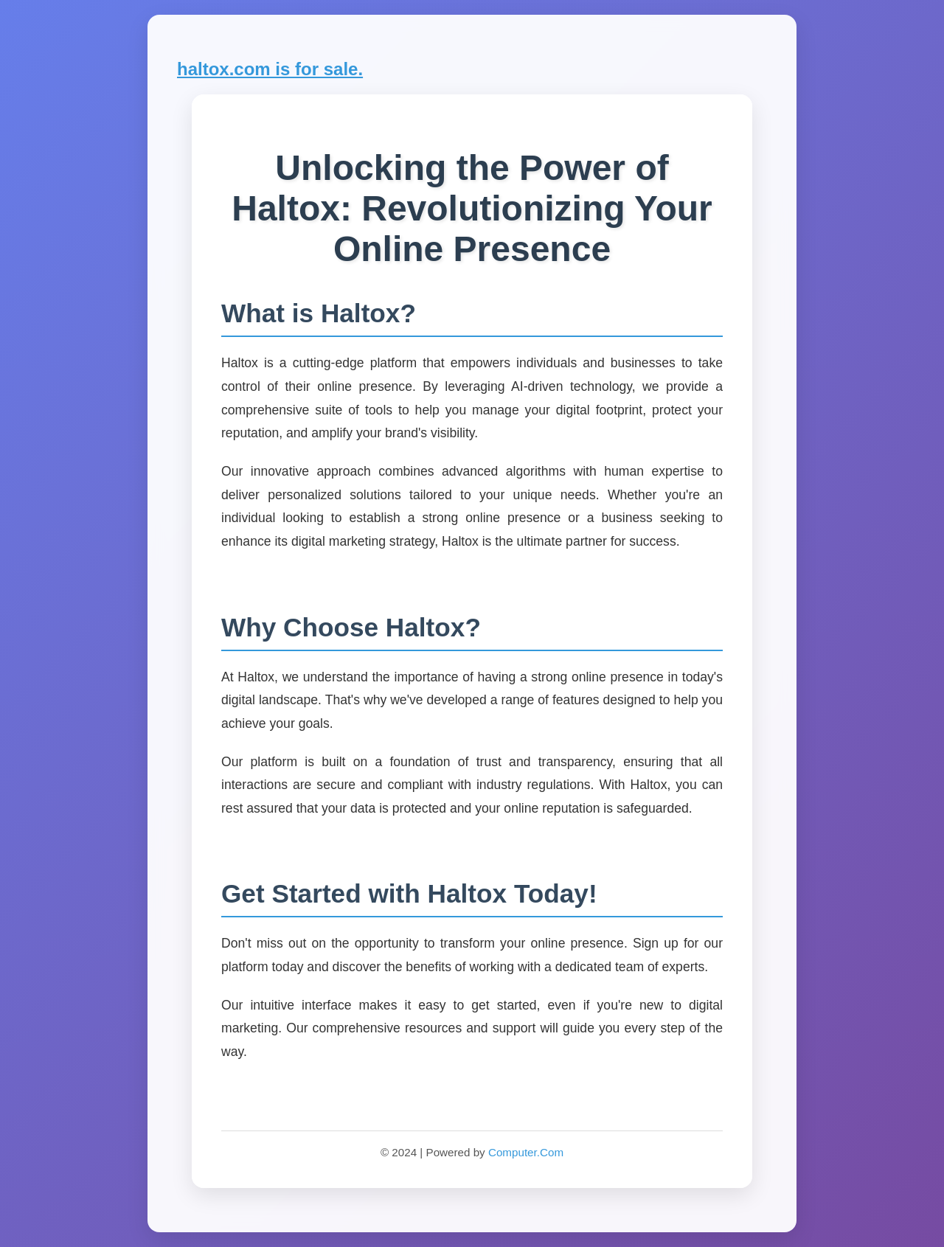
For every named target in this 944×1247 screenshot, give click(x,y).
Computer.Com (525, 1152)
